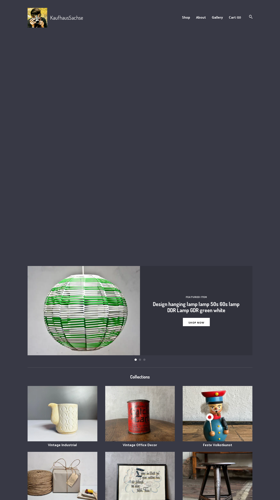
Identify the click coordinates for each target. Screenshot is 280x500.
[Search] (250, 17)
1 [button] (136, 136)
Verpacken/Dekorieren (62, 284)
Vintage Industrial (62, 218)
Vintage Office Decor (140, 218)
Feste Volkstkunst (217, 218)
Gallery (217, 17)
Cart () (235, 17)
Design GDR (217, 416)
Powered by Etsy (214, 479)
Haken (140, 416)
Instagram (151, 468)
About (201, 17)
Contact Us (94, 485)
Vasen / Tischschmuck (62, 416)
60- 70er (217, 350)
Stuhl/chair (217, 284)
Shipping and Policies (101, 479)
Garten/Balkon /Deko (62, 350)
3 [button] (144, 136)
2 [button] (140, 136)
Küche (140, 350)
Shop (186, 17)
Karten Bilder (140, 284)
